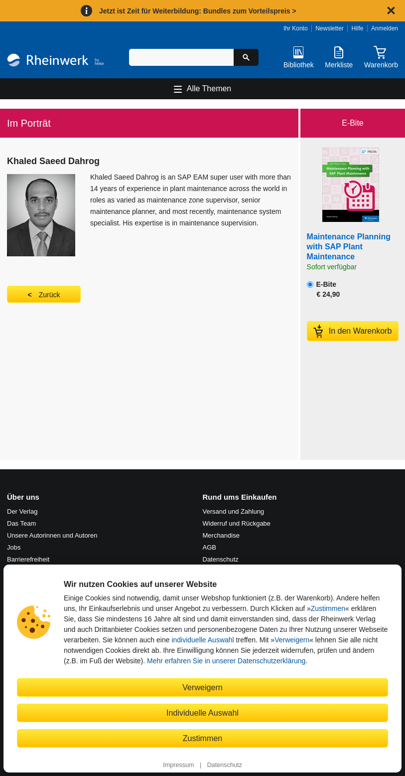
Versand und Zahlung (234, 511)
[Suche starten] (246, 57)
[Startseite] (55, 61)
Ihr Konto (295, 28)
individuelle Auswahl (202, 640)
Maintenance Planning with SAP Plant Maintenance (349, 246)
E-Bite (323, 289)
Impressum (178, 765)
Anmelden (384, 28)
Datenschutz (224, 765)
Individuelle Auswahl (202, 712)
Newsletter (329, 28)
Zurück (49, 295)
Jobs (13, 547)
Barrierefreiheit (28, 559)
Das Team (21, 523)
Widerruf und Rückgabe (237, 523)
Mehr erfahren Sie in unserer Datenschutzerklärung (226, 661)
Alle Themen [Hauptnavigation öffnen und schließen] (209, 88)
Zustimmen (328, 608)
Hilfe (357, 28)
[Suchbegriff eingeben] (181, 57)
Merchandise (221, 535)
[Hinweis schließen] (391, 10)
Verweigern (291, 640)
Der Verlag (22, 511)
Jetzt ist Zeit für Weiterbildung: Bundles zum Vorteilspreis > (197, 11)
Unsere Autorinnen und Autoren (52, 535)
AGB (209, 547)
